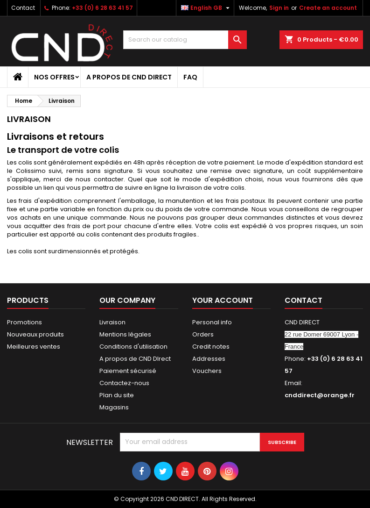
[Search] (184, 39)
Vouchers (207, 370)
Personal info (212, 322)
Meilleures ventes (33, 346)
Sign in (279, 8)
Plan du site (116, 395)
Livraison (112, 322)
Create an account (328, 8)
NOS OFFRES (54, 77)
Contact (23, 8)
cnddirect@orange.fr (320, 395)
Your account (222, 300)
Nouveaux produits (35, 334)
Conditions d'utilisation (133, 346)
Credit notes (211, 346)
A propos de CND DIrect (129, 77)
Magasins (114, 407)
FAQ (190, 77)
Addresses (208, 358)
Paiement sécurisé (127, 370)
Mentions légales (125, 334)
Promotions (24, 322)
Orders (203, 334)
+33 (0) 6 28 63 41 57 (102, 8)
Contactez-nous (124, 383)
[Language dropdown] (206, 8)
